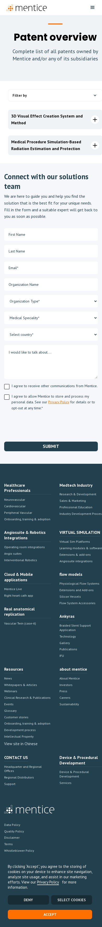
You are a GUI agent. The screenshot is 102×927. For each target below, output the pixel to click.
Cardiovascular (15, 506)
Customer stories (16, 717)
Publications (68, 649)
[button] (92, 7)
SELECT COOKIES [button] (71, 900)
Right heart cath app (18, 595)
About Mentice (69, 678)
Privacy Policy (48, 882)
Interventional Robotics (20, 560)
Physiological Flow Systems (79, 583)
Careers (64, 698)
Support (9, 784)
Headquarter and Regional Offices (23, 769)
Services (65, 783)
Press (63, 691)
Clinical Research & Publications (27, 698)
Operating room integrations (24, 547)
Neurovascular (14, 500)
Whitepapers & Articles (20, 685)
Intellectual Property (19, 736)
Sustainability (69, 704)
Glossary (10, 711)
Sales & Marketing (72, 501)
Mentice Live (13, 589)
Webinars (10, 691)
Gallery (64, 643)
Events (9, 704)
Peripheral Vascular (18, 513)
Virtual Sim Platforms (74, 541)
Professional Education (75, 507)
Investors (66, 685)
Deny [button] (28, 900)
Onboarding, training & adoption (27, 519)
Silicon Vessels (70, 596)
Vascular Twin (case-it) (20, 623)
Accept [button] (50, 914)
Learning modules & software (80, 548)
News (8, 678)
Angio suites (13, 553)
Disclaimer (12, 837)
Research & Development (77, 494)
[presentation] (43, 425)
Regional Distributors (19, 777)
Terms (8, 844)
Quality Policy (14, 831)
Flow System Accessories (77, 603)
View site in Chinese (21, 743)
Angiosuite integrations (76, 561)
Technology (67, 636)
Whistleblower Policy (19, 850)
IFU (61, 656)
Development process (20, 730)
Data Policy (12, 825)
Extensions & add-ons (75, 555)
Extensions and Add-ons (76, 590)
